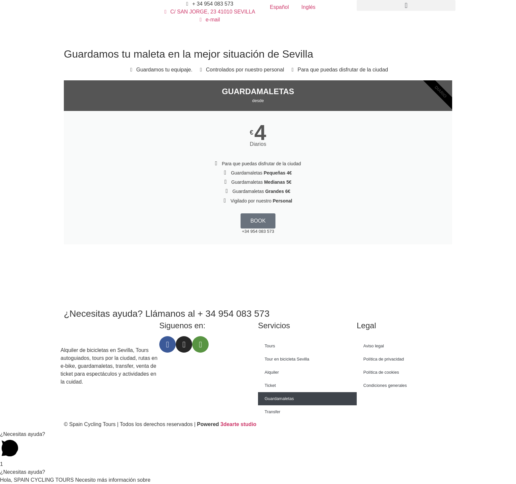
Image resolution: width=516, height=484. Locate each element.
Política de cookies (381, 372)
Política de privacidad (383, 359)
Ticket (270, 385)
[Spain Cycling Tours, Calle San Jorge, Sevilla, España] (258, 275)
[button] (406, 5)
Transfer (272, 411)
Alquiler (272, 372)
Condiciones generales (385, 385)
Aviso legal (373, 345)
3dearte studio (238, 424)
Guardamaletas (279, 398)
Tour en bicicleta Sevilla (287, 359)
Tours (270, 345)
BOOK (258, 221)
